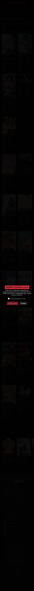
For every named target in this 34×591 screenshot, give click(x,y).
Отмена (23, 303)
